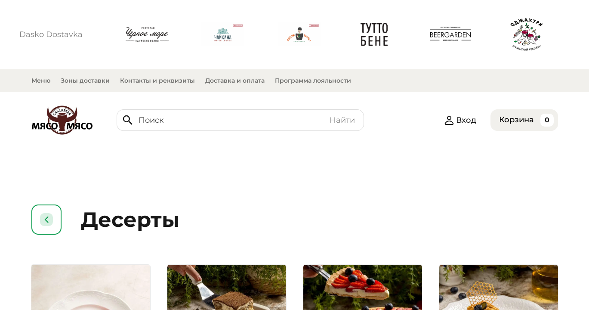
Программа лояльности (313, 80)
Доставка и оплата (235, 80)
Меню (40, 80)
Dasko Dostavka (51, 34)
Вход (460, 120)
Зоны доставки (85, 80)
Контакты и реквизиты (157, 80)
